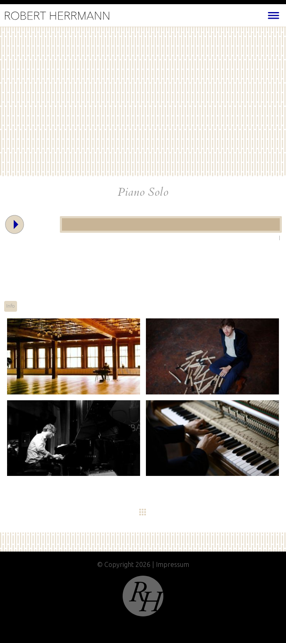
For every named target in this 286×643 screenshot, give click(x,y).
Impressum (172, 564)
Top (143, 596)
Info (10, 305)
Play (8, 216)
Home (57, 16)
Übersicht (163, 512)
